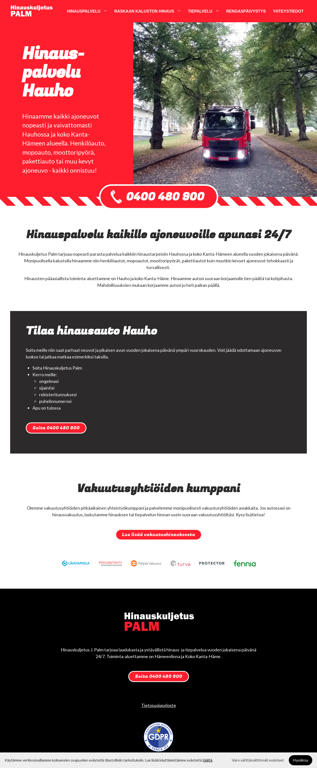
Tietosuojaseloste (158, 705)
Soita (56, 428)
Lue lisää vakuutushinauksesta (158, 534)
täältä (207, 760)
